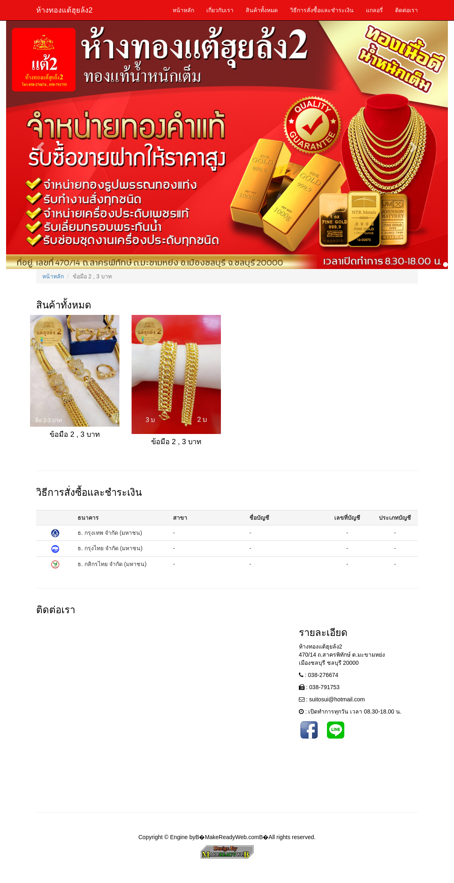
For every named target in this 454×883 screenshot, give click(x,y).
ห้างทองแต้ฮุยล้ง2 (64, 10)
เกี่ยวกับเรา (219, 10)
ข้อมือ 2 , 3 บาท (75, 434)
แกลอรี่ (374, 10)
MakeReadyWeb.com (232, 837)
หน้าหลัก (183, 10)
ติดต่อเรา (406, 10)
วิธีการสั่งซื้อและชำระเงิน (322, 10)
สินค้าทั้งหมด (262, 10)
